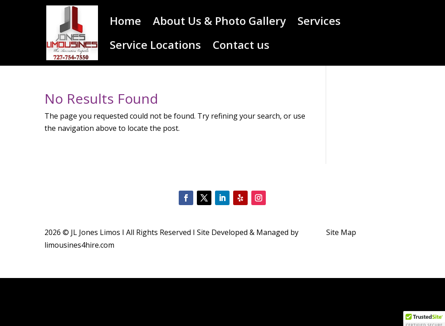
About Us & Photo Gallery (219, 23)
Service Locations (155, 47)
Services (319, 23)
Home (125, 23)
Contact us (241, 47)
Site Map (341, 232)
